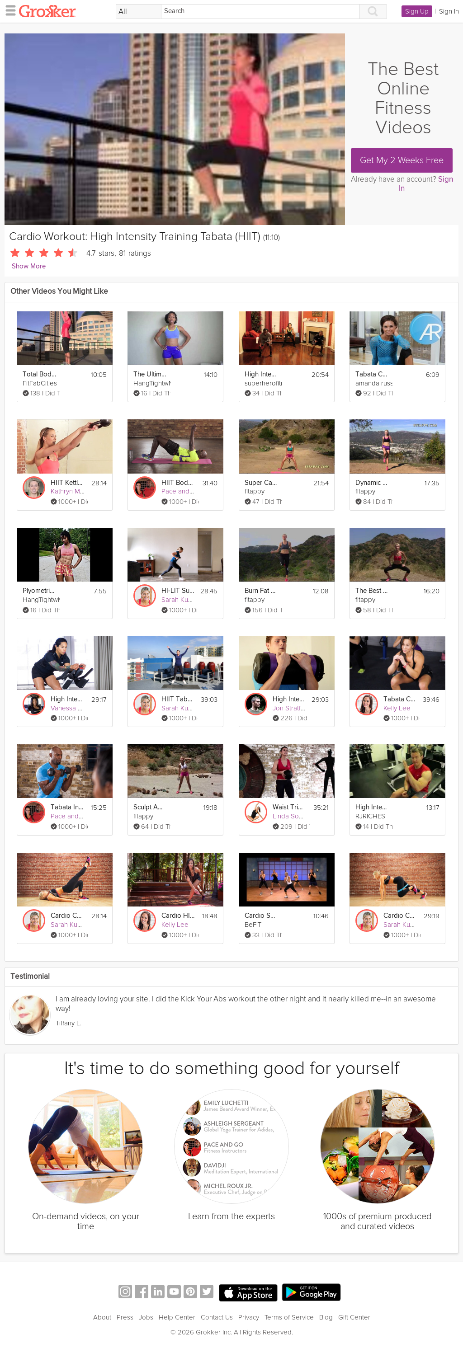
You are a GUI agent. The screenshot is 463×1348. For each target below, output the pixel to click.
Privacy (248, 1317)
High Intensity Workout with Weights (289, 699)
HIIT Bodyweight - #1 (178, 482)
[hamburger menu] (8, 10)
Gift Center (354, 1317)
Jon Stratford (292, 708)
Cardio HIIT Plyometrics (178, 915)
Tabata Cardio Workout (372, 374)
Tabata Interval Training (68, 807)
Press (125, 1317)
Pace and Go (180, 491)
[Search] (260, 11)
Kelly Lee (397, 708)
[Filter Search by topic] (138, 12)
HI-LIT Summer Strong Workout (178, 590)
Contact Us (217, 1317)
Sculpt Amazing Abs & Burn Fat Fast (150, 807)
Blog (326, 1317)
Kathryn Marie (71, 491)
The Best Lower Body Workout (372, 590)
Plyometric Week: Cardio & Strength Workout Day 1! (40, 590)
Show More (29, 266)
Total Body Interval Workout (40, 374)
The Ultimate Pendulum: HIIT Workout (150, 374)
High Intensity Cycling (68, 699)
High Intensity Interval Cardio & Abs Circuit (372, 807)
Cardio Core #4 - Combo (68, 915)
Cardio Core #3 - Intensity (400, 915)
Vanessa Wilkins (74, 708)
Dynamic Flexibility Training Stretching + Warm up (372, 482)
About (102, 1317)
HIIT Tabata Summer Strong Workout (178, 699)
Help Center (177, 1317)
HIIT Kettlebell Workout (68, 482)
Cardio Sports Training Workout (262, 915)
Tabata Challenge (400, 699)
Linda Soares (292, 816)
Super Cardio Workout (262, 482)
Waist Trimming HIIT (290, 807)
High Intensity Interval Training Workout (262, 374)
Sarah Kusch (179, 600)
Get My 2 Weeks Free (402, 160)
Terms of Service (289, 1317)
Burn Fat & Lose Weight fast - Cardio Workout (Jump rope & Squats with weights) (262, 590)
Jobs (146, 1317)
